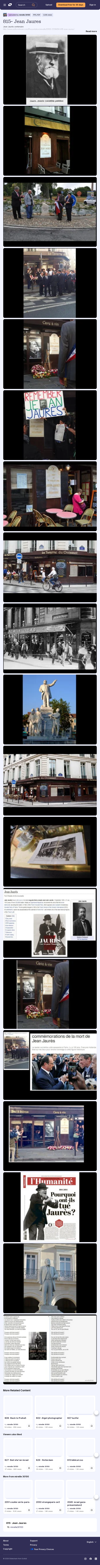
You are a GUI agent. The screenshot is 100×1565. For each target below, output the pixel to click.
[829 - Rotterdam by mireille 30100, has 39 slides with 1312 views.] (49, 1454)
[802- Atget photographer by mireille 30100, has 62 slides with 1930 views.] (49, 1412)
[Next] (96, 1412)
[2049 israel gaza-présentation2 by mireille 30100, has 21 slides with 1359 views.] (80, 1496)
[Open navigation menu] (4, 4)
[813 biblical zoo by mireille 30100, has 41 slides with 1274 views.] (80, 1454)
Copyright (7, 1549)
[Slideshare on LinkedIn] (96, 1559)
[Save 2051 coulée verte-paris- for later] (29, 1510)
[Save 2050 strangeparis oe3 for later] (60, 1510)
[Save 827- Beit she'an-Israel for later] (29, 1468)
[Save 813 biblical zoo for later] (91, 1468)
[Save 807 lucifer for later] (91, 1426)
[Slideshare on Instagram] (85, 1559)
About (5, 1541)
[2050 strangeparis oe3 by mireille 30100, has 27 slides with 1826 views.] (49, 1496)
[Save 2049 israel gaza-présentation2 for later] (91, 1510)
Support (34, 1541)
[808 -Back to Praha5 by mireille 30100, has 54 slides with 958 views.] (18, 1412)
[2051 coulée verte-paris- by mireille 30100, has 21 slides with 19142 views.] (18, 1496)
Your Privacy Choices (42, 1549)
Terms (6, 1545)
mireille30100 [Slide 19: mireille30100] (16, 1527)
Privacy (33, 1545)
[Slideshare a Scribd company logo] (10, 4)
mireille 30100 (24, 15)
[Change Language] (92, 1542)
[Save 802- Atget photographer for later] (60, 1426)
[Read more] (91, 31)
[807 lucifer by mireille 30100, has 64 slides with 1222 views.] (80, 1412)
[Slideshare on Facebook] (91, 1559)
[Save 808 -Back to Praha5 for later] (29, 1426)
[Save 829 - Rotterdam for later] (60, 1468)
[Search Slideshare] (26, 5)
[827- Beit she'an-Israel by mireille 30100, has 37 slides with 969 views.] (18, 1454)
